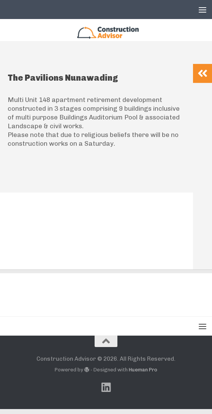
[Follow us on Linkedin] (106, 392)
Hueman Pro (143, 375)
